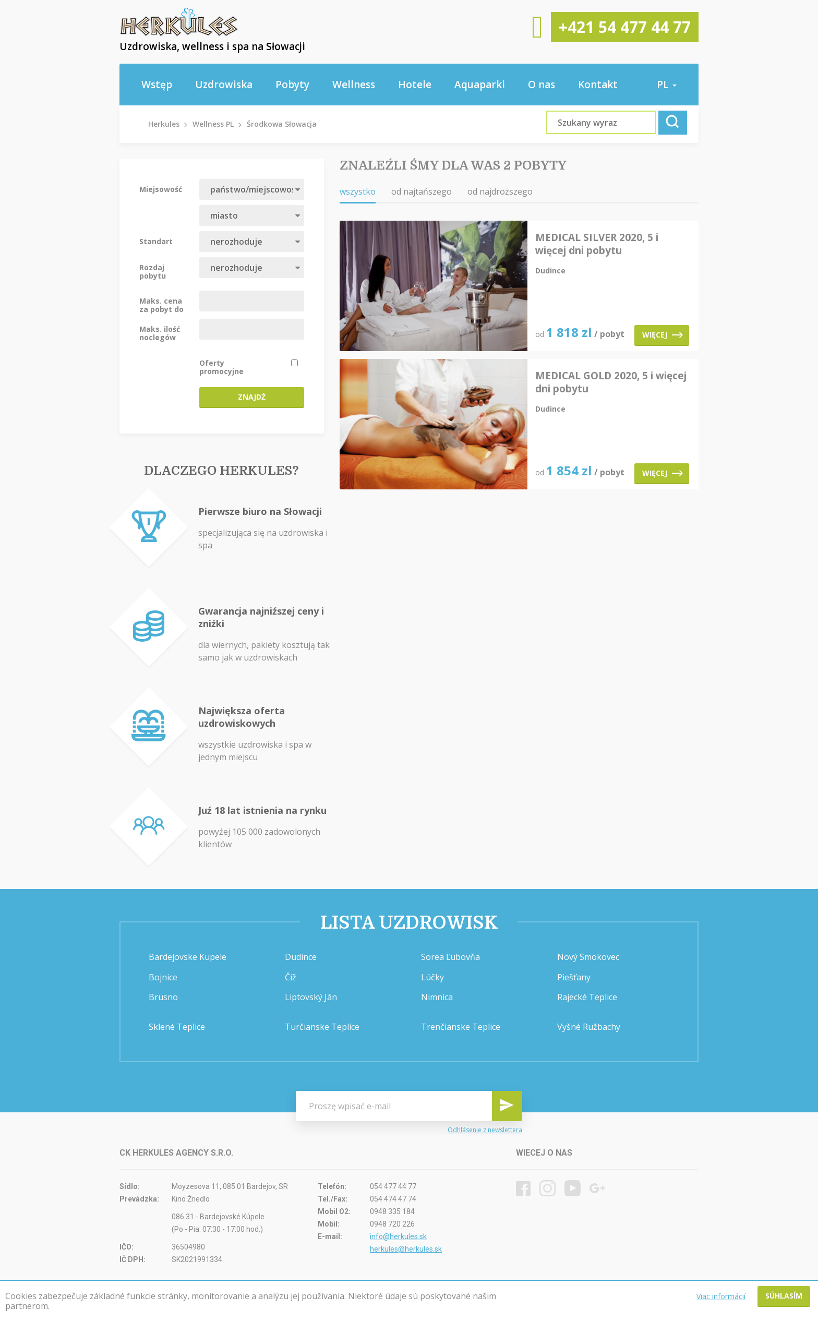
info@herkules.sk (398, 1236)
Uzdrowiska (223, 84)
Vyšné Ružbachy (588, 1026)
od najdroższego (500, 191)
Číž (290, 977)
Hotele (414, 84)
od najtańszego (421, 191)
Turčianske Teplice (322, 1026)
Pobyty (292, 84)
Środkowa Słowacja (282, 124)
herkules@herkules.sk (406, 1249)
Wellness (353, 84)
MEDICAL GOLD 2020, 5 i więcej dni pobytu (611, 382)
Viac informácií (720, 1296)
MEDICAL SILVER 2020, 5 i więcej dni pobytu (596, 244)
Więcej (662, 335)
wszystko (358, 191)
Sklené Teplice (177, 1026)
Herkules (163, 124)
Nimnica (437, 997)
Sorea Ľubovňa (450, 957)
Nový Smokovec (588, 957)
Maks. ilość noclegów (159, 333)
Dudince (301, 957)
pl (667, 84)
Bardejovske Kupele (187, 957)
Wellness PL (213, 124)
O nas (541, 84)
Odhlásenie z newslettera (485, 1129)
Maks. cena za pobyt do (161, 305)
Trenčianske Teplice (460, 1026)
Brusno (163, 997)
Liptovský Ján (311, 997)
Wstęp (156, 84)
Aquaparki (479, 84)
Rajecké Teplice (587, 997)
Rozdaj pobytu (152, 271)
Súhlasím (783, 1296)
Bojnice (163, 977)
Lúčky (432, 977)
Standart (156, 241)
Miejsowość (160, 189)
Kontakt (598, 84)
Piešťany (574, 977)
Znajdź (252, 397)
